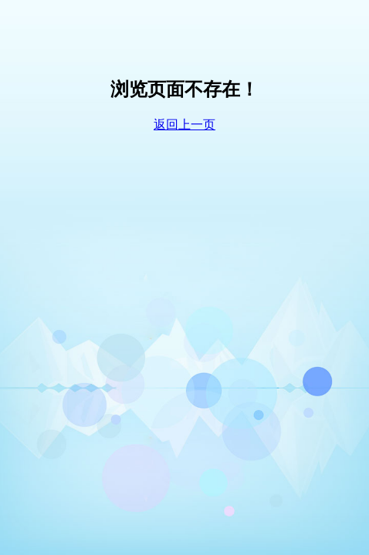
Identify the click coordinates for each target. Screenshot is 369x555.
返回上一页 (184, 124)
